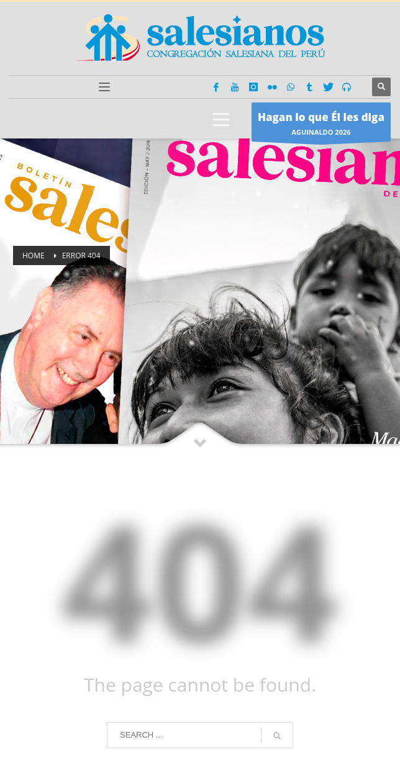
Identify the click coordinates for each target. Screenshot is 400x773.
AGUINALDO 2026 (321, 125)
